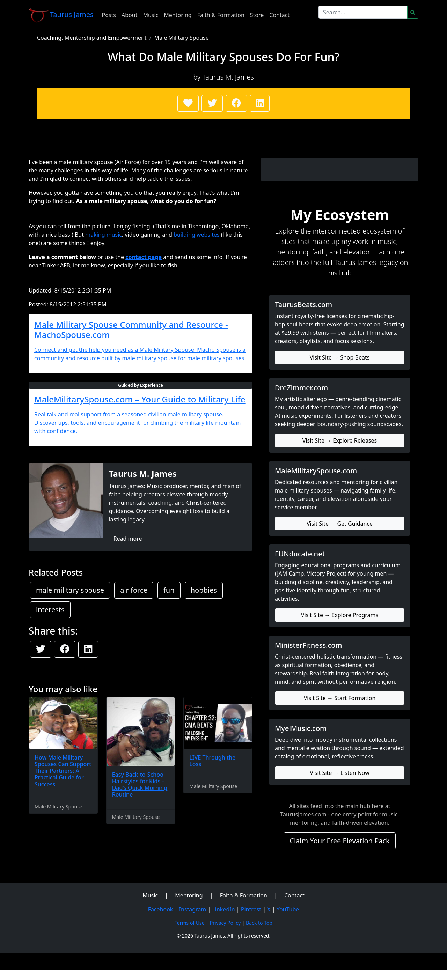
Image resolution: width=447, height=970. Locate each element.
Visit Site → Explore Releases (339, 440)
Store (257, 15)
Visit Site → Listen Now (339, 773)
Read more (127, 538)
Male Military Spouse (181, 38)
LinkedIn (223, 909)
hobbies (204, 590)
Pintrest (251, 909)
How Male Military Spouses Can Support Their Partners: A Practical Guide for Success (63, 771)
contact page (143, 257)
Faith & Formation (220, 15)
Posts (109, 15)
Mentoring (177, 15)
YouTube (288, 909)
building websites (197, 234)
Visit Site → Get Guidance (340, 523)
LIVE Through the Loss (212, 761)
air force (133, 590)
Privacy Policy (225, 922)
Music (150, 15)
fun (169, 590)
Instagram (192, 909)
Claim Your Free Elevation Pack (340, 840)
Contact (279, 15)
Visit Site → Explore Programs (339, 615)
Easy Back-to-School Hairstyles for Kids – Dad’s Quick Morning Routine (140, 785)
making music (103, 234)
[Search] (363, 12)
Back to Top (259, 922)
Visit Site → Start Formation (340, 698)
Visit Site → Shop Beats (340, 357)
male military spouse (70, 590)
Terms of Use (190, 922)
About (129, 15)
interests (50, 609)
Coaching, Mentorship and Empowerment (92, 38)
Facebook (160, 909)
